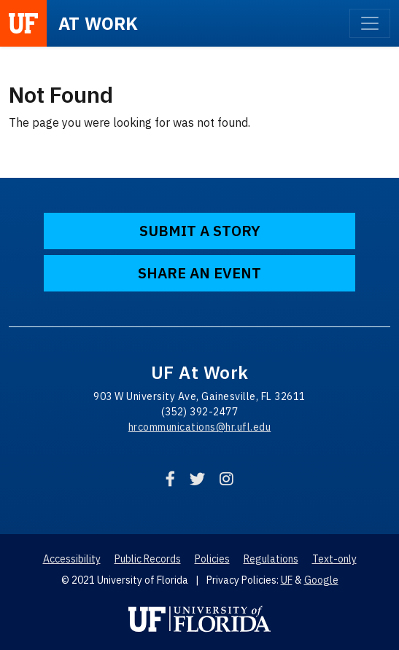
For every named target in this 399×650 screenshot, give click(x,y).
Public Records (148, 558)
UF (287, 580)
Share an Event (199, 273)
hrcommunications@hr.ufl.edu (199, 427)
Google (321, 580)
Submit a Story (199, 230)
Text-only (334, 558)
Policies (212, 558)
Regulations (271, 558)
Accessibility (72, 558)
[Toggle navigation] (369, 23)
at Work (98, 23)
